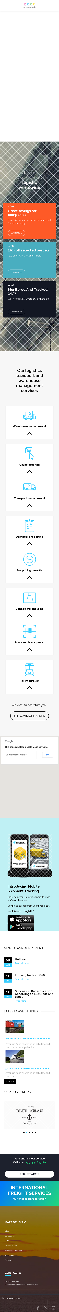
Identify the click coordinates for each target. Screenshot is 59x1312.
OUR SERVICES (17, 56)
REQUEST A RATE (29, 1174)
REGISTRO (9, 1255)
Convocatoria (10, 1236)
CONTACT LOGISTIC (29, 715)
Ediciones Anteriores (13, 1250)
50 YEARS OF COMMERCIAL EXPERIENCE (27, 1068)
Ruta (7, 1241)
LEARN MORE (16, 233)
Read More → (22, 963)
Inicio (7, 1231)
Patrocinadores (11, 1246)
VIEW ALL (10, 1082)
